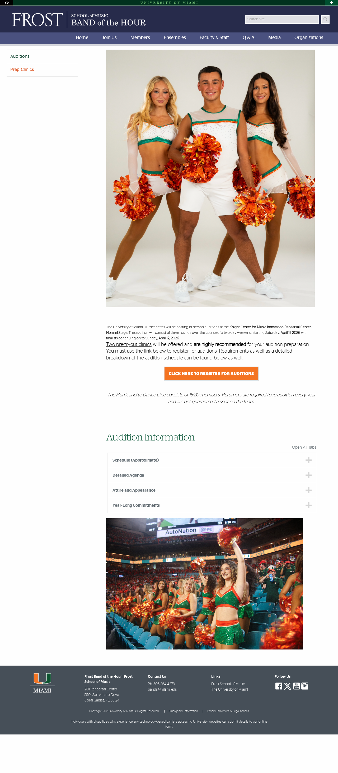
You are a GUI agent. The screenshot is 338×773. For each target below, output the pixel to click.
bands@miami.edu (162, 728)
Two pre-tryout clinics (129, 383)
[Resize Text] (314, 53)
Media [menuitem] (274, 37)
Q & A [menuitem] (249, 37)
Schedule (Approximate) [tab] (135, 499)
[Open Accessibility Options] (6, 3)
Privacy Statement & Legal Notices (228, 749)
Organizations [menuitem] (308, 37)
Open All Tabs (304, 486)
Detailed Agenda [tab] (128, 514)
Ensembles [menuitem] (175, 37)
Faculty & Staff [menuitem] (214, 37)
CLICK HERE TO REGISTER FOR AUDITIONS (211, 412)
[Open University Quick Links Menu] (331, 3)
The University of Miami (229, 728)
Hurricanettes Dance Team (44, 56)
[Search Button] (325, 19)
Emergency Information (183, 749)
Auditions (79, 56)
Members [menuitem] (140, 37)
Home (11, 56)
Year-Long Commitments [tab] (136, 544)
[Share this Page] (327, 53)
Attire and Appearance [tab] (134, 529)
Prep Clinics (22, 108)
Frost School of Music (228, 722)
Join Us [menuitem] (109, 37)
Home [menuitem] (82, 37)
